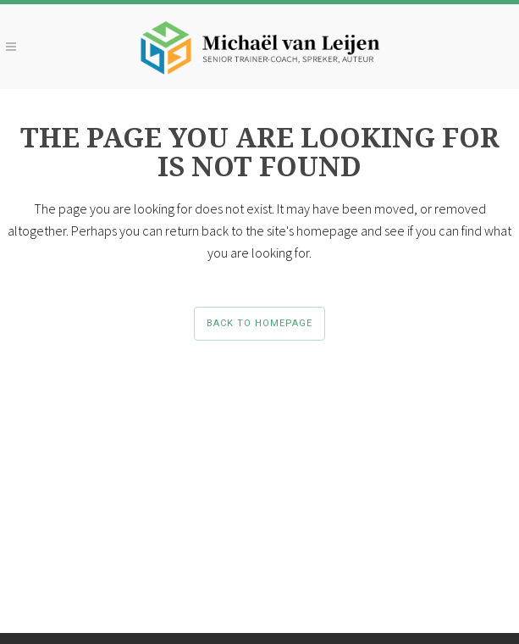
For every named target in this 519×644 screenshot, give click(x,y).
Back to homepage (259, 323)
